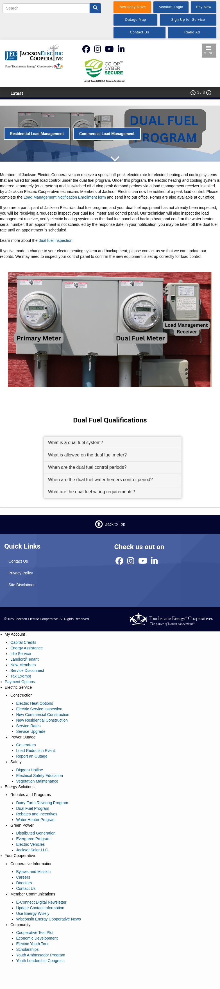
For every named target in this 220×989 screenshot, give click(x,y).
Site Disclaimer (21, 585)
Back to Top (115, 524)
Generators (26, 745)
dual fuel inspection (55, 240)
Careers (23, 877)
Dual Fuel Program (32, 808)
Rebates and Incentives (36, 814)
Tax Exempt (20, 676)
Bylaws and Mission (33, 871)
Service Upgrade (30, 731)
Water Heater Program (35, 819)
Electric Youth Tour (32, 944)
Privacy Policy (20, 573)
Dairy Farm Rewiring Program (42, 803)
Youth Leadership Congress (40, 960)
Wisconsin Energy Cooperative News (48, 919)
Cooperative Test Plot (34, 932)
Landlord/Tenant (24, 659)
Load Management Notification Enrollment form (65, 197)
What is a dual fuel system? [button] (75, 442)
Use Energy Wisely (32, 913)
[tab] (113, 443)
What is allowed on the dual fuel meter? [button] (87, 455)
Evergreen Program (33, 838)
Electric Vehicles (30, 844)
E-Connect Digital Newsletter (41, 902)
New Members (23, 665)
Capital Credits (23, 642)
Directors (24, 883)
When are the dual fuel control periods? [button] (87, 467)
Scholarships (27, 949)
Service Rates (28, 726)
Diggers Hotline (29, 770)
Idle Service (20, 653)
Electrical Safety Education (39, 775)
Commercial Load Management (107, 133)
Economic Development (37, 938)
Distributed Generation (35, 833)
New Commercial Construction (42, 714)
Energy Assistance (26, 648)
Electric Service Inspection (39, 709)
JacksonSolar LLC (32, 850)
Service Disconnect (27, 670)
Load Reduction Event (35, 750)
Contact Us (18, 561)
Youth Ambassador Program (40, 955)
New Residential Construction (42, 720)
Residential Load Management (37, 133)
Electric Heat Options (34, 703)
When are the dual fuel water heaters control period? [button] (100, 479)
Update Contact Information (40, 908)
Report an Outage (31, 756)
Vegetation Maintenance (37, 781)
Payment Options (20, 681)
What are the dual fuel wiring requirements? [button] (91, 491)
